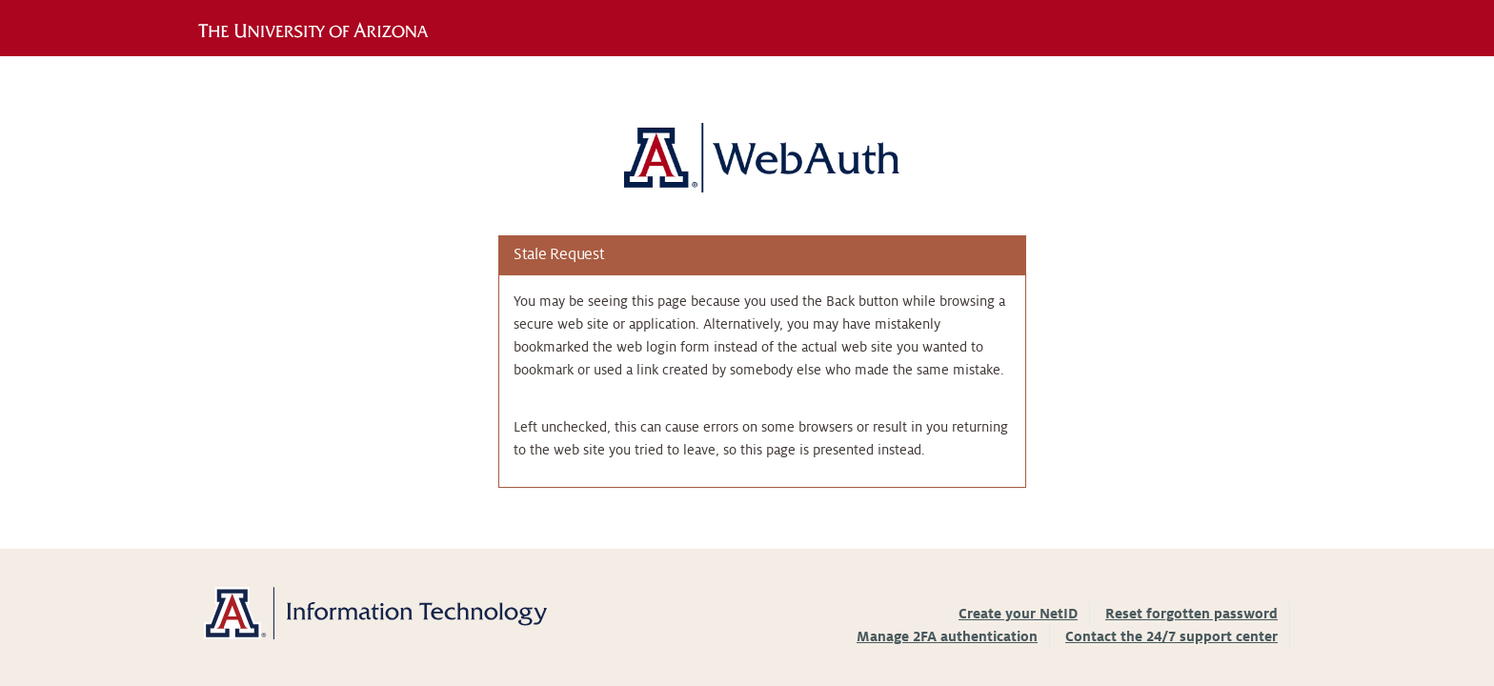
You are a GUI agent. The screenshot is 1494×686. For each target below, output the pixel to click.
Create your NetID (1018, 613)
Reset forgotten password (1191, 613)
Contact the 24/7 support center (1171, 636)
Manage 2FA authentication (947, 636)
